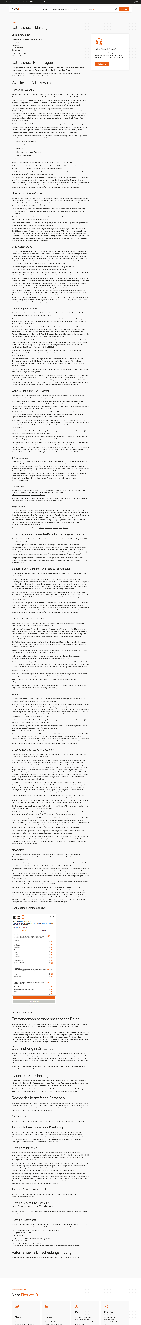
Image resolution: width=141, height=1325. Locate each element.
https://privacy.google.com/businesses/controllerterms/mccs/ (43, 439)
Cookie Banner (28, 1012)
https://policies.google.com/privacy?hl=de (26, 372)
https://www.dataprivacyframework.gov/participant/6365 (59, 187)
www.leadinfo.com (22, 258)
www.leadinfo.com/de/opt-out (33, 272)
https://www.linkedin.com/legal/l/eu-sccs (65, 814)
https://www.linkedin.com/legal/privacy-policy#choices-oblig (62, 802)
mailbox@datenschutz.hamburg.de (29, 1243)
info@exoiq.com (22, 56)
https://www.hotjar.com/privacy (46, 688)
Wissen (89, 9)
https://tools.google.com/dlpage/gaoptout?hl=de (28, 495)
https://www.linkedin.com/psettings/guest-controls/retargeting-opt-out (47, 833)
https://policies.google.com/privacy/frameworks (38, 728)
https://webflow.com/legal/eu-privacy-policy (71, 124)
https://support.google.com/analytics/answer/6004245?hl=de (41, 500)
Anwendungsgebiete (60, 9)
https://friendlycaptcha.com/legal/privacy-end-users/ (62, 554)
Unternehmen (76, 9)
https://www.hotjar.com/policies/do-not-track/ (47, 676)
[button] (45, 9)
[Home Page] (16, 9)
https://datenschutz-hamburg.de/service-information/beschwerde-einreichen (53, 1246)
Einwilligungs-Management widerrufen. (45, 302)
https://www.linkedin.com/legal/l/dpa (35, 814)
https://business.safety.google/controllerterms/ (28, 730)
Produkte (44, 9)
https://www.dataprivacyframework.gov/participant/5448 (59, 827)
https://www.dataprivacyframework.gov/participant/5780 (59, 384)
